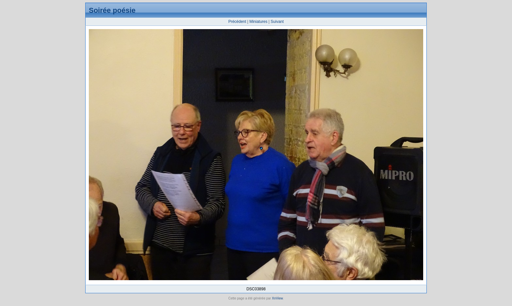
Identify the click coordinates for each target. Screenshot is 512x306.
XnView (277, 298)
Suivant (277, 21)
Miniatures (258, 21)
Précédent (237, 21)
